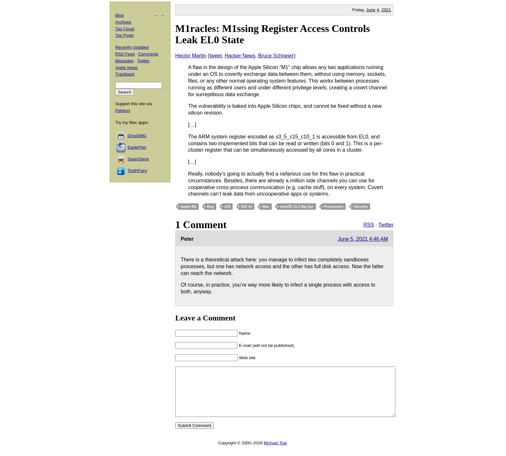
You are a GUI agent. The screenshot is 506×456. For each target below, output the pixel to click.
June (371, 9)
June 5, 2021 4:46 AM (363, 239)
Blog (119, 15)
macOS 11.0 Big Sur (297, 206)
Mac (265, 206)
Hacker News (240, 55)
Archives (123, 22)
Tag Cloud (124, 28)
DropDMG (137, 135)
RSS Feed (125, 54)
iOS (227, 206)
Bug (210, 206)
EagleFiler (137, 147)
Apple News (126, 67)
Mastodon (124, 60)
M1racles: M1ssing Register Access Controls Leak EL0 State (272, 34)
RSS (368, 225)
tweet (215, 55)
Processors (333, 206)
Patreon (122, 110)
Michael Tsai (275, 452)
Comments (148, 54)
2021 (386, 9)
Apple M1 (189, 206)
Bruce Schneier (275, 55)
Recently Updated (131, 47)
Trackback (124, 74)
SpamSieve (138, 159)
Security (361, 206)
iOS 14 (246, 206)
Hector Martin (190, 55)
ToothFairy (137, 170)
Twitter (385, 225)
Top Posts (124, 35)
